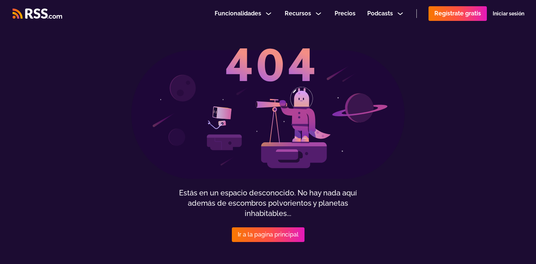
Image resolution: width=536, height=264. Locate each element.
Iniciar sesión (508, 16)
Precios (345, 15)
